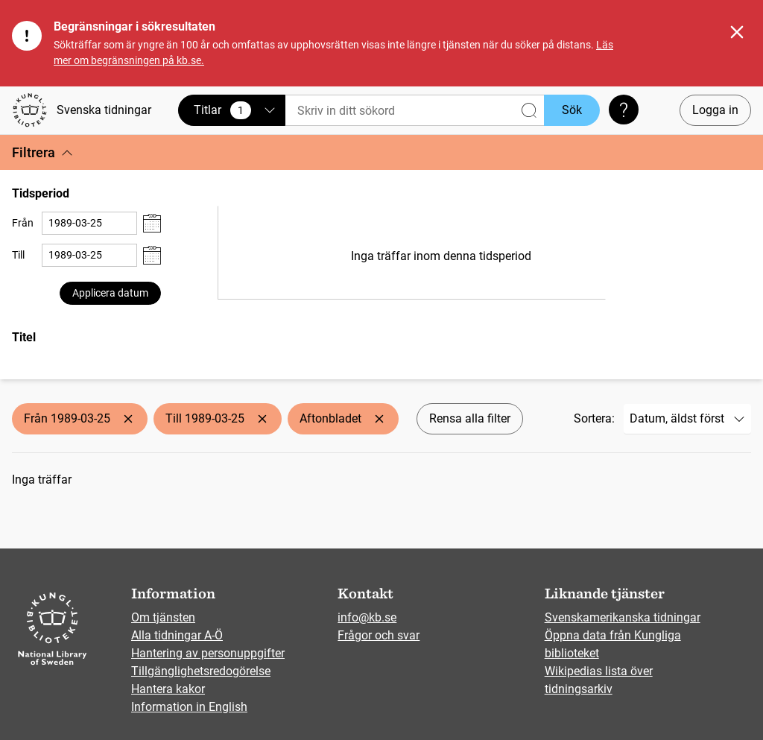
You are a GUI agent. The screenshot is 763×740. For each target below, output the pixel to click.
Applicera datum (110, 293)
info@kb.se (367, 617)
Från (23, 223)
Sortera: (594, 418)
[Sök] (414, 110)
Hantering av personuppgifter (208, 653)
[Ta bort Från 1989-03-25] (128, 418)
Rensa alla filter (469, 418)
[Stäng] (737, 32)
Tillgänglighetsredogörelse (200, 671)
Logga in (715, 110)
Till (18, 255)
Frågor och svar (379, 635)
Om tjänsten (163, 617)
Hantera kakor (168, 689)
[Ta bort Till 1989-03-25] (262, 418)
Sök (572, 110)
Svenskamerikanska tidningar (622, 617)
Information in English (189, 707)
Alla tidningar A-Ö (177, 635)
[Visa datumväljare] (152, 223)
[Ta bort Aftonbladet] (379, 418)
